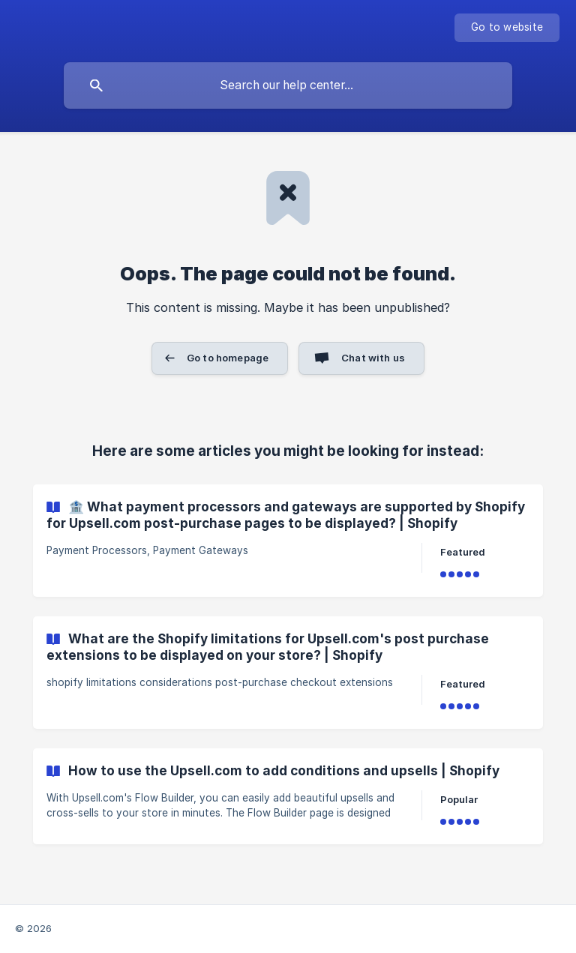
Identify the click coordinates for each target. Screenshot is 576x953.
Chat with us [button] (373, 358)
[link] (288, 540)
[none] (507, 27)
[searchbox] (288, 85)
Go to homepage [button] (227, 358)
